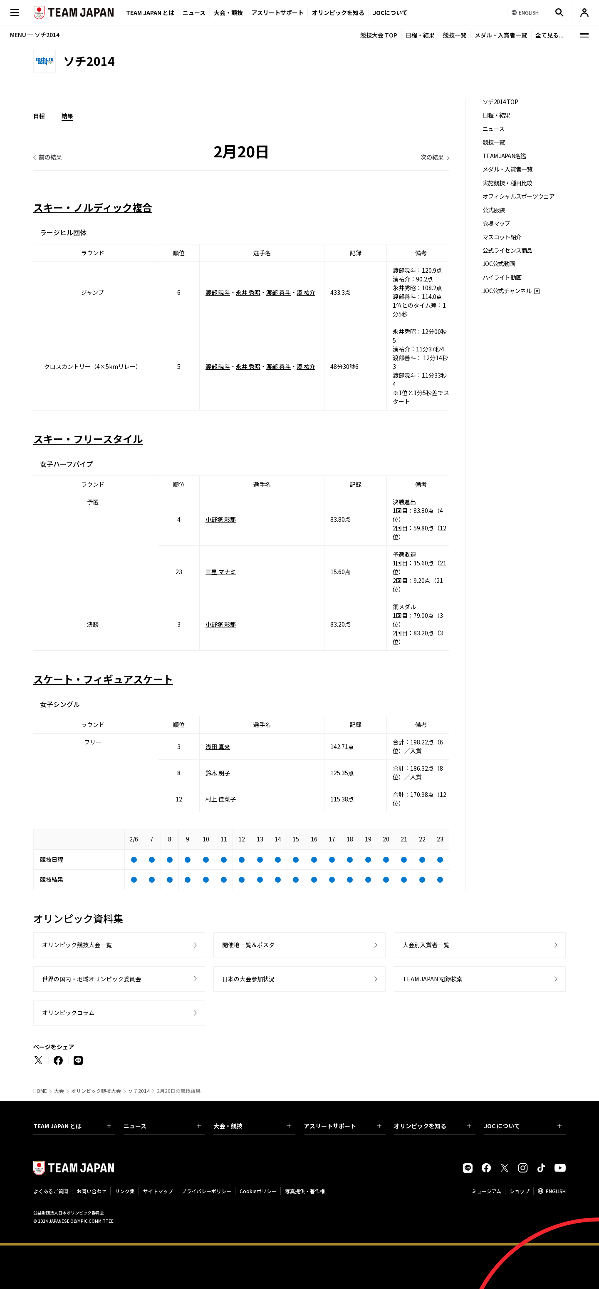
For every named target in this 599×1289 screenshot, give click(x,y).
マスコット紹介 (502, 237)
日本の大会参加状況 (248, 979)
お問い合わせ (91, 1190)
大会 (59, 1090)
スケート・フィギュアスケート (103, 679)
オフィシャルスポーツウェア (518, 196)
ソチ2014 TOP (500, 102)
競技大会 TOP (378, 35)
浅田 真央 (217, 746)
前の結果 (50, 157)
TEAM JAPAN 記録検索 (433, 979)
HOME (40, 1090)
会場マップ (496, 223)
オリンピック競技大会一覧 (77, 945)
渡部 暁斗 (217, 292)
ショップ (520, 1190)
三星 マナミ (220, 571)
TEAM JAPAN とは (72, 1126)
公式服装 (494, 210)
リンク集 (125, 1190)
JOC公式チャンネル (507, 291)
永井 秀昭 (248, 292)
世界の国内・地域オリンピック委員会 (91, 979)
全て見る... (549, 35)
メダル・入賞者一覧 (501, 35)
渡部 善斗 (278, 292)
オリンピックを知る (338, 12)
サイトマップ (158, 1190)
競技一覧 (454, 35)
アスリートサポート (277, 12)
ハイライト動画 (502, 277)
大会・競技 (252, 1126)
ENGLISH (556, 1190)
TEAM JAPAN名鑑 (504, 156)
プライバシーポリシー (206, 1190)
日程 (39, 116)
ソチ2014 (139, 1090)
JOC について (523, 1126)
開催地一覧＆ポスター (251, 945)
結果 (67, 116)
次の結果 (432, 157)
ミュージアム (486, 1190)
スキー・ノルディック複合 (92, 207)
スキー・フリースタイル (88, 438)
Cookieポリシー (258, 1190)
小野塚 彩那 (220, 519)
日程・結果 (420, 35)
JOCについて (390, 12)
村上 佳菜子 (220, 799)
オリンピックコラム (68, 1012)
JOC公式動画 (499, 264)
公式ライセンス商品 (507, 250)
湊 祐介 (306, 292)
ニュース (194, 12)
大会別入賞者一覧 (426, 945)
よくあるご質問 (50, 1190)
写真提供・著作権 (305, 1190)
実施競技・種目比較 (507, 183)
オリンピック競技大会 (96, 1090)
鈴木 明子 (217, 773)
